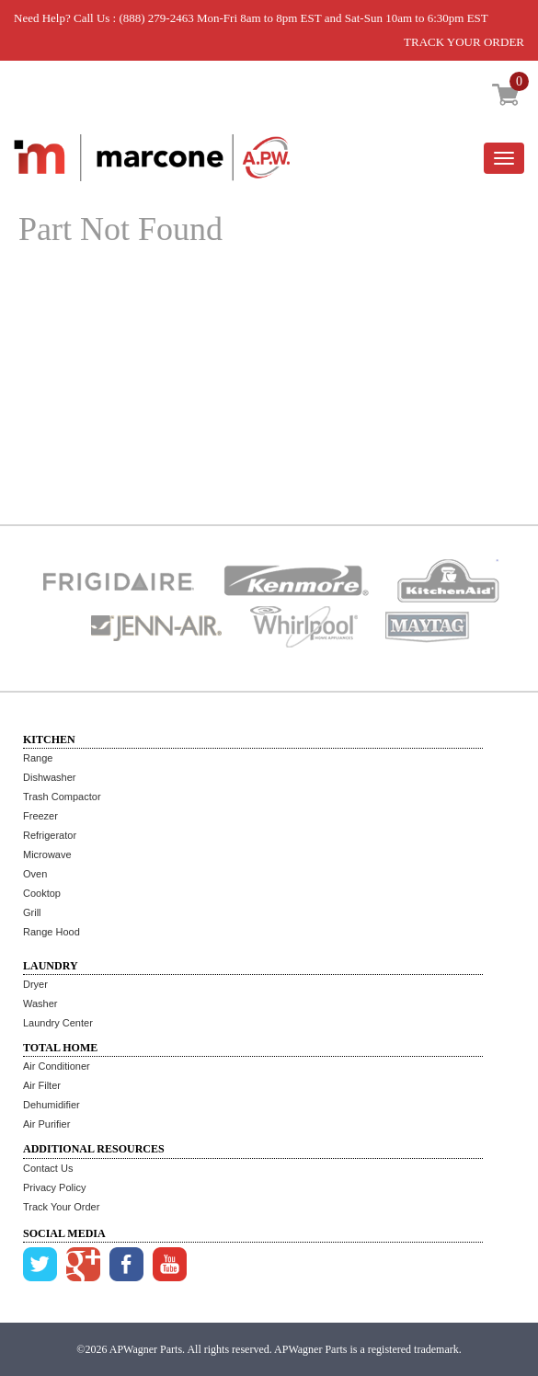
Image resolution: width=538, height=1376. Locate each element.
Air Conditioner (56, 1066)
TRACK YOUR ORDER (464, 42)
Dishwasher (49, 777)
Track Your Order (61, 1206)
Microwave (47, 854)
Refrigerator (49, 835)
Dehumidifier (51, 1104)
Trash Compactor (62, 796)
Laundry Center (58, 1022)
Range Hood (51, 931)
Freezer (40, 815)
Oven (35, 873)
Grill (32, 912)
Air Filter (42, 1085)
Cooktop (42, 893)
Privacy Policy (54, 1187)
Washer (40, 1003)
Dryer (35, 984)
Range (37, 757)
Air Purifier (46, 1123)
